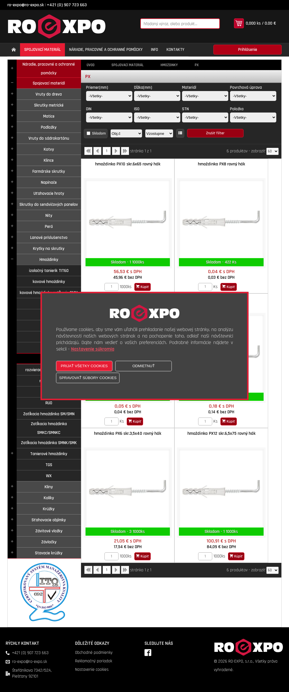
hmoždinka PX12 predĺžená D (114, 279)
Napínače (49, 182)
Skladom (99, 133)
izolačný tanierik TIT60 (49, 270)
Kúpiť (129, 266)
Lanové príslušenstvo (48, 237)
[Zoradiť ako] (159, 133)
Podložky (48, 127)
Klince (49, 160)
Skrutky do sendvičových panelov (48, 204)
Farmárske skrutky (48, 171)
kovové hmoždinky (49, 281)
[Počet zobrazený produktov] (272, 151)
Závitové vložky (48, 531)
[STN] (205, 117)
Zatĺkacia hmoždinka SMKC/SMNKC (49, 428)
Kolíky (49, 498)
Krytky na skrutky (48, 248)
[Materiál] (205, 96)
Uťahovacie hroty (49, 193)
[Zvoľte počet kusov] (98, 267)
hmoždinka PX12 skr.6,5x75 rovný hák (248, 281)
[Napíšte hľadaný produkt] (172, 23)
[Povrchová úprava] (253, 96)
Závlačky (48, 542)
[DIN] (109, 117)
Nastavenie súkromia (92, 349)
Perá (49, 226)
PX (197, 65)
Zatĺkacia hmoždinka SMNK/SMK (49, 443)
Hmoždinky (49, 259)
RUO (48, 403)
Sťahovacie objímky (49, 520)
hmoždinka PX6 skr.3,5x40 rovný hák (181, 281)
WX (49, 476)
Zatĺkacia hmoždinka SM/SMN (49, 414)
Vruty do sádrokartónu (49, 138)
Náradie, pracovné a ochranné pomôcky (49, 69)
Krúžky (48, 509)
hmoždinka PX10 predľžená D (248, 164)
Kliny (49, 487)
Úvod (91, 65)
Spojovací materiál (49, 83)
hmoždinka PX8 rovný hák (181, 164)
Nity (48, 215)
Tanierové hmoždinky (48, 454)
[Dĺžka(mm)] (157, 96)
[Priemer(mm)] (109, 96)
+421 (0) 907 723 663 (67, 5)
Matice (48, 116)
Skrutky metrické (49, 105)
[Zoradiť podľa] (126, 133)
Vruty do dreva (49, 94)
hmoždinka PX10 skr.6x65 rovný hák (114, 167)
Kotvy (49, 149)
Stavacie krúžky (48, 553)
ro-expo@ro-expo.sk (25, 5)
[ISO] (157, 117)
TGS (48, 465)
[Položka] (253, 117)
